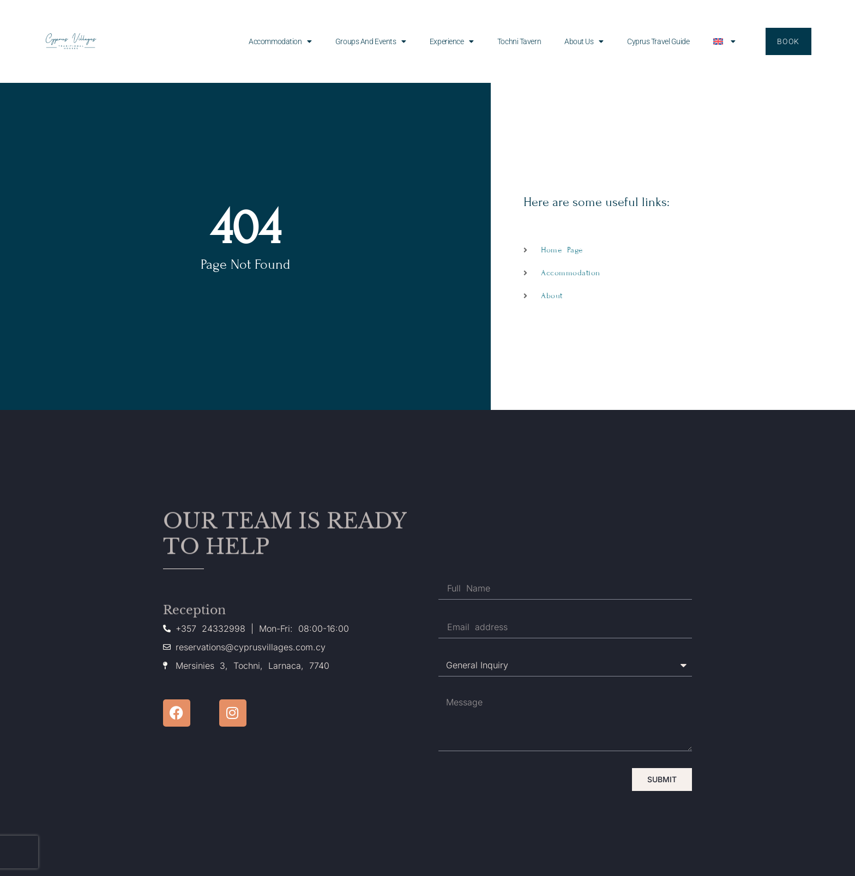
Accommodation (280, 41)
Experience (452, 41)
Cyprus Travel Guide (658, 41)
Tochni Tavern (519, 41)
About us (584, 41)
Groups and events (370, 41)
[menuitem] (724, 41)
